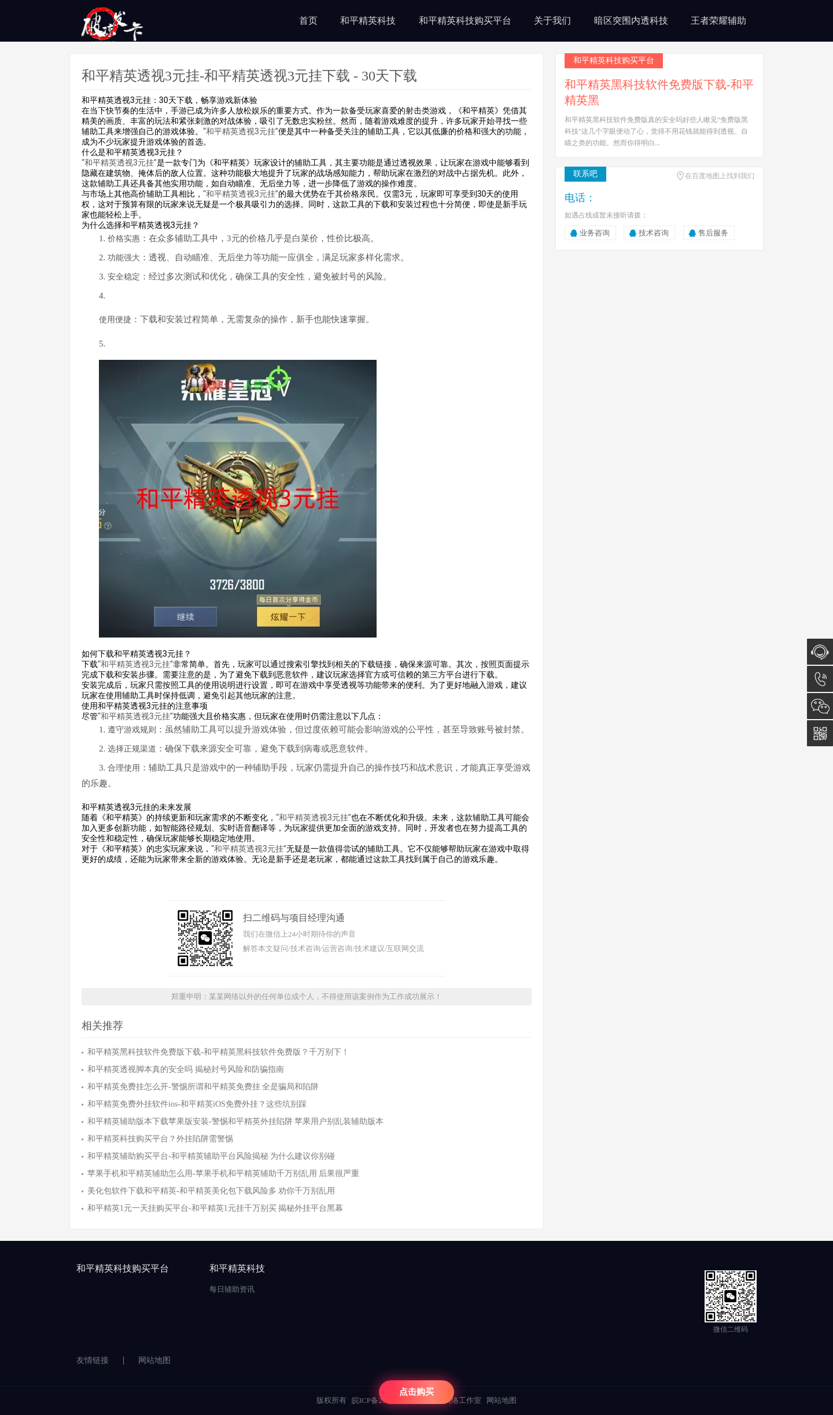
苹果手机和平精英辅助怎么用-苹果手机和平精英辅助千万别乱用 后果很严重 (223, 1173)
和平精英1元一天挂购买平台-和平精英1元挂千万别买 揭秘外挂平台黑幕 (215, 1208)
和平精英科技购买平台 (465, 20)
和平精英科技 (368, 20)
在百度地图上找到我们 (719, 176)
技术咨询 (654, 233)
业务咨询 (595, 233)
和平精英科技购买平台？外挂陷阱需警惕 (160, 1138)
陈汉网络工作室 (455, 1400)
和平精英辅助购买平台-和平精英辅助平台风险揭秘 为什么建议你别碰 (211, 1156)
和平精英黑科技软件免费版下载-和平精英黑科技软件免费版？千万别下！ (218, 1052)
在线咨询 (820, 652)
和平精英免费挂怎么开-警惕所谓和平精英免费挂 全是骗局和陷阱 (203, 1086)
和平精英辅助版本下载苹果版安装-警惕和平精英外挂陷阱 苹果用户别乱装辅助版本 (235, 1121)
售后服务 (713, 233)
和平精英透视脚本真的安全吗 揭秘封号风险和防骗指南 (185, 1069)
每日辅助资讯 (232, 1289)
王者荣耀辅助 (718, 20)
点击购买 (416, 1391)
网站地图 (154, 1360)
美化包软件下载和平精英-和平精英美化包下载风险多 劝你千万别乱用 (211, 1190)
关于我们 (552, 20)
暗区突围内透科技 (631, 20)
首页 (308, 20)
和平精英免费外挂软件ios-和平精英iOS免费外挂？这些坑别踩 (197, 1104)
